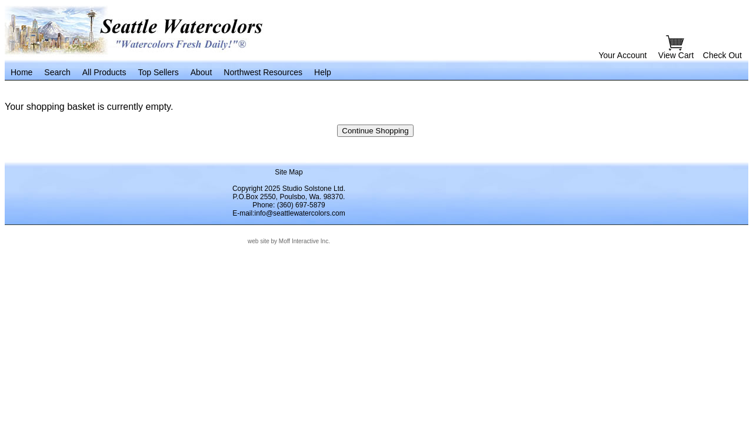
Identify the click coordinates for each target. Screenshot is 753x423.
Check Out (722, 55)
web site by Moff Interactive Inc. (289, 241)
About (201, 72)
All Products (104, 72)
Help (322, 72)
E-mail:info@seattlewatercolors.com (288, 213)
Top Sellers (158, 72)
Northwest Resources (263, 72)
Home (21, 72)
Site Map (288, 172)
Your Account (622, 55)
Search (57, 72)
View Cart (677, 55)
